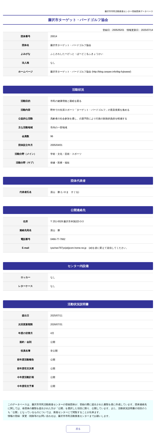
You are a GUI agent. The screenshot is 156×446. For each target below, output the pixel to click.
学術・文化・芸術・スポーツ (66, 154)
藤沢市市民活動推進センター (73, 416)
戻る (78, 429)
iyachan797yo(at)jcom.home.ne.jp (68, 248)
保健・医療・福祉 (60, 162)
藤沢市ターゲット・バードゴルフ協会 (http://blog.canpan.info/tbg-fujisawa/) (90, 71)
